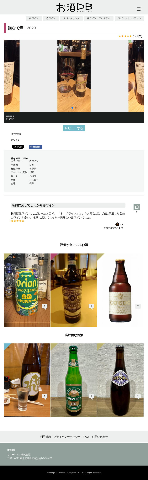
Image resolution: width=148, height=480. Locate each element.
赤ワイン (15, 139)
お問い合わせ (100, 436)
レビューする (74, 128)
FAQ (86, 436)
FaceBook (35, 147)
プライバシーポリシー (67, 436)
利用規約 (45, 436)
